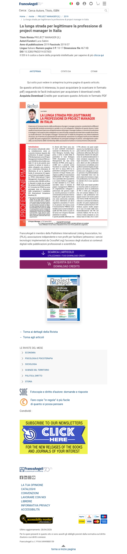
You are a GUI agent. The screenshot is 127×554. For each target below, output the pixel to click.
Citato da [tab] (66, 71)
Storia (28, 381)
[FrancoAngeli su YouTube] (33, 478)
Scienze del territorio (37, 370)
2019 (66, 16)
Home (22, 16)
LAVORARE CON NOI (33, 497)
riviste (31, 16)
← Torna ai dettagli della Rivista (39, 331)
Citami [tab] (94, 71)
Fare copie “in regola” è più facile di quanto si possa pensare (50, 402)
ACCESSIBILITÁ (30, 509)
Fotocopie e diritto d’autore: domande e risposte (59, 391)
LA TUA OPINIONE (32, 485)
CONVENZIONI (30, 493)
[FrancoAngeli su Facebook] (21, 478)
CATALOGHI (28, 489)
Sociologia (31, 364)
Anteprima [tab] (35, 71)
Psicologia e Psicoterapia (39, 358)
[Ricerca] (106, 10)
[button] (70, 4)
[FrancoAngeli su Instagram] (29, 478)
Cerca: (23, 10)
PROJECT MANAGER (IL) (49, 16)
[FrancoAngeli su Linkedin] (25, 478)
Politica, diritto (33, 376)
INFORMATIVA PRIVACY (35, 505)
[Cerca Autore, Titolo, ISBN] (65, 10)
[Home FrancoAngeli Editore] (31, 4)
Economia (30, 352)
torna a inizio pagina (63, 549)
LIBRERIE (26, 501)
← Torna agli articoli (32, 337)
